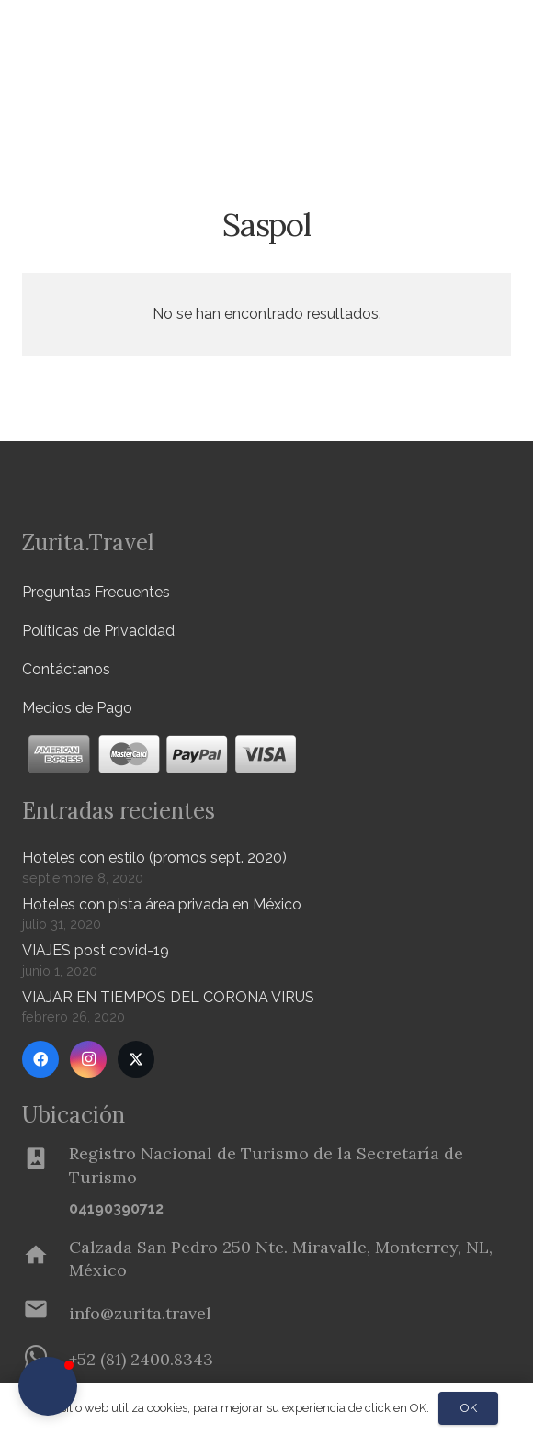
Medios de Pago (77, 708)
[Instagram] (88, 1059)
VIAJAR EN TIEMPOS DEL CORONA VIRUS (168, 997)
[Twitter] (136, 1059)
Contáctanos (66, 669)
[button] (508, 96)
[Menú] (463, 37)
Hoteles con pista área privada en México (161, 904)
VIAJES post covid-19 (95, 950)
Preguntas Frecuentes (96, 592)
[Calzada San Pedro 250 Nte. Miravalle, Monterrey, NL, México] (45, 1258)
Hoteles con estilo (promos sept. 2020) (154, 857)
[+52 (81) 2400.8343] (141, 1359)
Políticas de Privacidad (98, 630)
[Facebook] (40, 1059)
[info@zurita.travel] (45, 1312)
